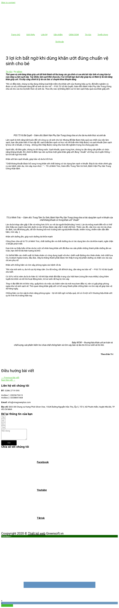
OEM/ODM (74, 34)
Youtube (42, 490)
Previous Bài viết (10, 377)
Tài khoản (59, 41)
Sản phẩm (58, 34)
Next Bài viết (8, 380)
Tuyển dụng (102, 34)
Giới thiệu (30, 34)
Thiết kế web (36, 533)
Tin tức (88, 34)
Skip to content (8, 2)
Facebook (43, 462)
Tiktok (41, 518)
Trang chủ (15, 34)
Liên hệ (44, 34)
